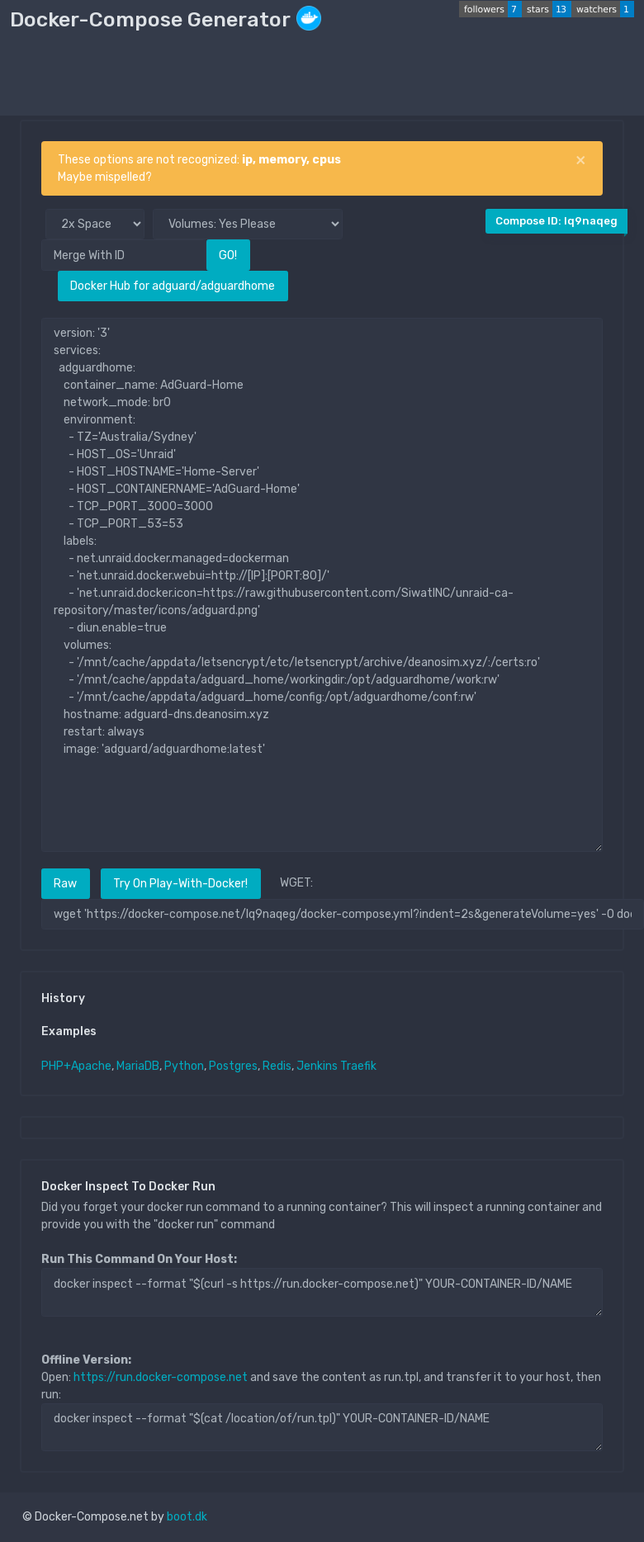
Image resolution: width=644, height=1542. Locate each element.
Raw (65, 884)
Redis (277, 1066)
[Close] (581, 160)
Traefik (358, 1066)
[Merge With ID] (123, 254)
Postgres (233, 1066)
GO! (228, 255)
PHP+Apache (76, 1066)
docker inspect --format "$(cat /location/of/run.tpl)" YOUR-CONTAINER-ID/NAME (322, 1427)
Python (184, 1066)
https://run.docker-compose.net (160, 1377)
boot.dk (187, 1517)
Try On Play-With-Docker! (180, 884)
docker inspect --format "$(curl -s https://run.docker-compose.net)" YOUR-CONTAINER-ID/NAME (322, 1292)
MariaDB (137, 1066)
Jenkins (317, 1066)
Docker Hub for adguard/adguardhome (172, 286)
